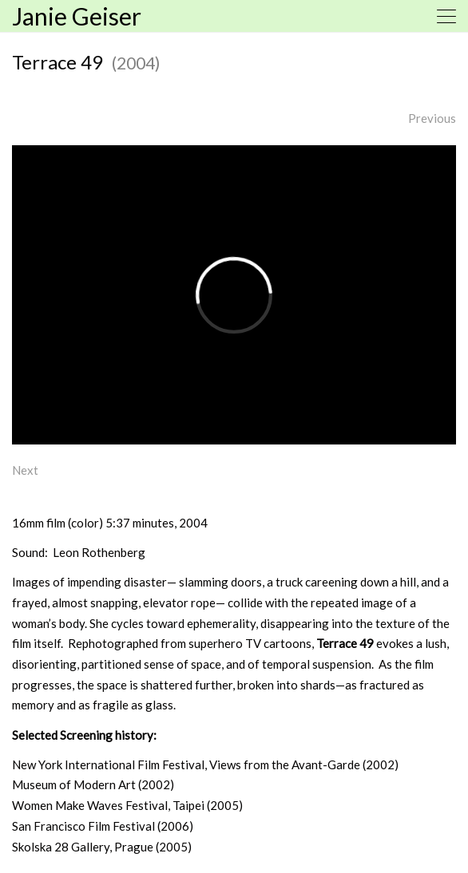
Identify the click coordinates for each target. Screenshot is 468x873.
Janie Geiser (76, 16)
